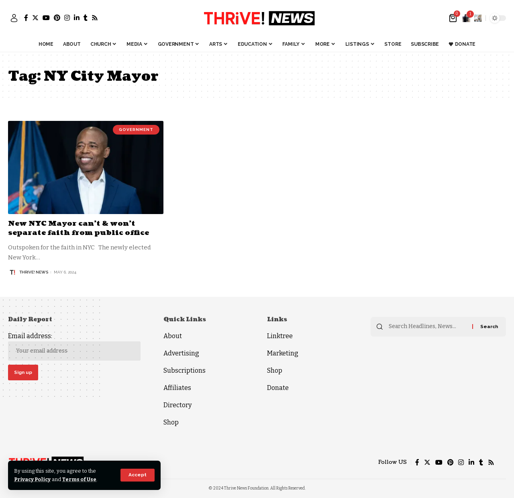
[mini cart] (453, 18)
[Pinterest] (57, 17)
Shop (171, 422)
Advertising (181, 353)
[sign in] (14, 18)
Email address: (74, 346)
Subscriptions (184, 370)
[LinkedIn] (77, 17)
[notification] (466, 18)
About (172, 336)
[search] (477, 18)
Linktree (280, 336)
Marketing (282, 353)
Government (136, 129)
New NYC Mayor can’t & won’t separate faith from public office (79, 228)
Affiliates (177, 388)
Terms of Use (81, 479)
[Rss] (95, 17)
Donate (278, 388)
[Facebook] (26, 17)
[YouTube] (46, 17)
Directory (177, 405)
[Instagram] (67, 17)
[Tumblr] (86, 17)
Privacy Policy (33, 479)
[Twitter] (35, 17)
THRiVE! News (33, 272)
